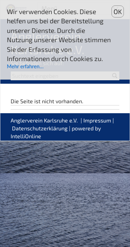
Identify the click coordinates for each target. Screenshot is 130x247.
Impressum (97, 120)
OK (118, 11)
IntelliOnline (26, 136)
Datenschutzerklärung (40, 128)
